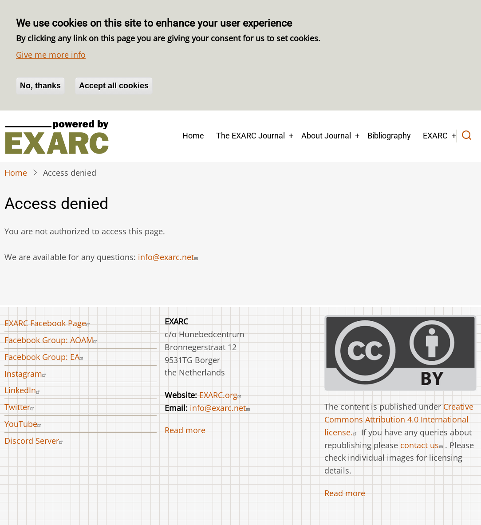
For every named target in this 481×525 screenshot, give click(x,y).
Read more (185, 430)
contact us (422, 445)
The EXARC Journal (250, 135)
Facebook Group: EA (45, 356)
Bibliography (389, 135)
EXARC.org (221, 395)
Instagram (26, 373)
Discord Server (34, 440)
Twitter (20, 407)
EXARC (435, 135)
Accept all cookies (114, 85)
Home (193, 135)
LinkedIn (23, 390)
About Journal (326, 135)
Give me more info (51, 54)
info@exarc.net (169, 257)
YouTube (23, 423)
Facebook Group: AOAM (51, 340)
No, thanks (40, 85)
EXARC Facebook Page (48, 323)
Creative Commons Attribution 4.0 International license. (398, 419)
